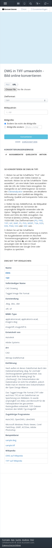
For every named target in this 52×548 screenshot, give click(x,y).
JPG (35, 220)
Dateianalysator (15, 191)
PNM (11, 226)
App (12, 540)
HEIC (25, 226)
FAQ (32, 540)
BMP (16, 223)
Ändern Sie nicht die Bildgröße (21, 123)
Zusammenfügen (39, 9)
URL (14, 84)
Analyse (25, 540)
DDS (41, 223)
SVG (16, 226)
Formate (6, 540)
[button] (18, 3)
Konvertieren (9, 9)
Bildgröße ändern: (15, 127)
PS (20, 223)
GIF (10, 223)
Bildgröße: (9, 120)
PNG (41, 220)
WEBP (30, 223)
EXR (6, 226)
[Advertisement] (26, 38)
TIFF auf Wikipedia (14, 460)
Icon (23, 9)
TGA (36, 223)
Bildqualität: (10, 107)
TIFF (6, 223)
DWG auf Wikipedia (14, 455)
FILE (8, 84)
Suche (18, 540)
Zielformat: (10, 96)
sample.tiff (10, 445)
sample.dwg (11, 440)
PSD (24, 223)
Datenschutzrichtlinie (11, 545)
